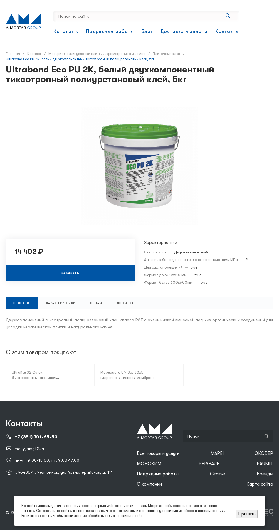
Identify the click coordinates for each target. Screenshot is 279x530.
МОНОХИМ (149, 463)
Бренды (265, 474)
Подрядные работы (158, 474)
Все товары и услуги (158, 453)
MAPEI (217, 453)
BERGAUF (209, 463)
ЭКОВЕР (264, 453)
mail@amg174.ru (30, 448)
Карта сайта (259, 484)
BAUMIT (265, 463)
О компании (149, 484)
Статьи (217, 474)
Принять (247, 514)
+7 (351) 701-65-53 (36, 437)
